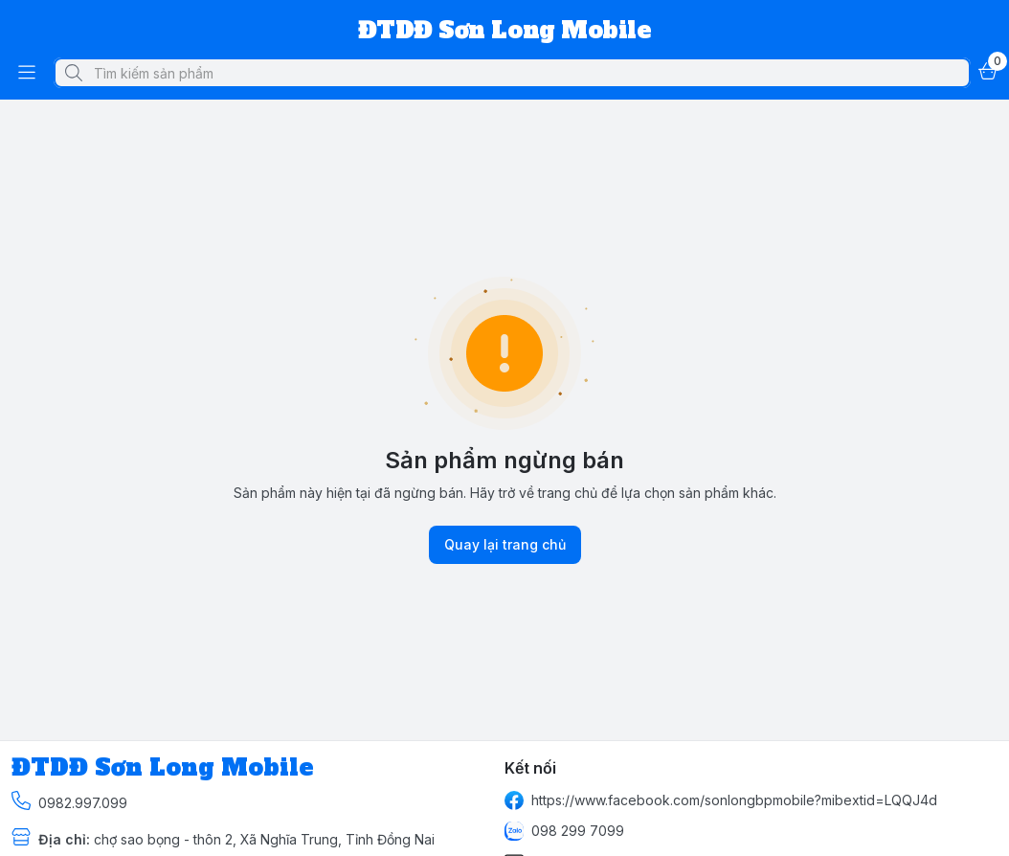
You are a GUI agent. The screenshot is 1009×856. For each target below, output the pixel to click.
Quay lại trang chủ (505, 545)
